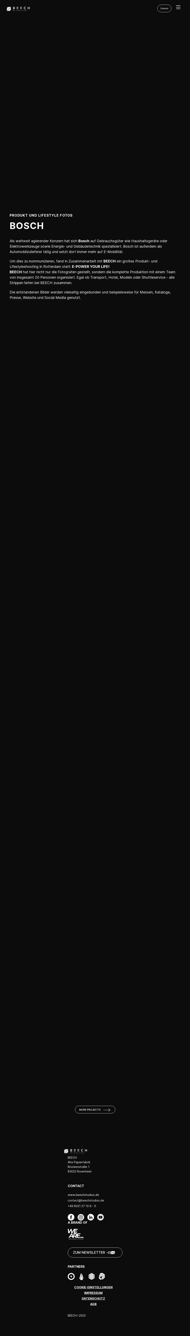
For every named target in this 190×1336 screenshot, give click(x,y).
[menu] (178, 7)
